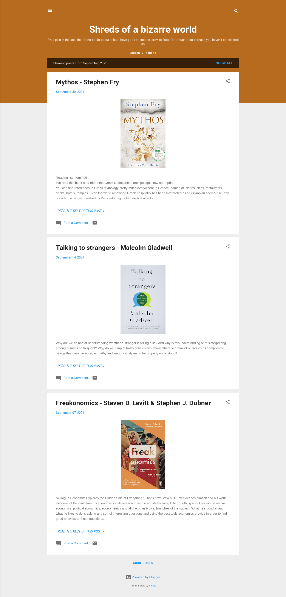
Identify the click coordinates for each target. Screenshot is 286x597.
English (135, 52)
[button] (227, 81)
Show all (224, 63)
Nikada (152, 585)
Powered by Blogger (143, 577)
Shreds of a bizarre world (143, 29)
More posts (143, 563)
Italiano (150, 52)
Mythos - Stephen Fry (87, 82)
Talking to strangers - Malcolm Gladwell (114, 247)
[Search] (236, 11)
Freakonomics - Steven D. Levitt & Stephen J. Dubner (133, 403)
